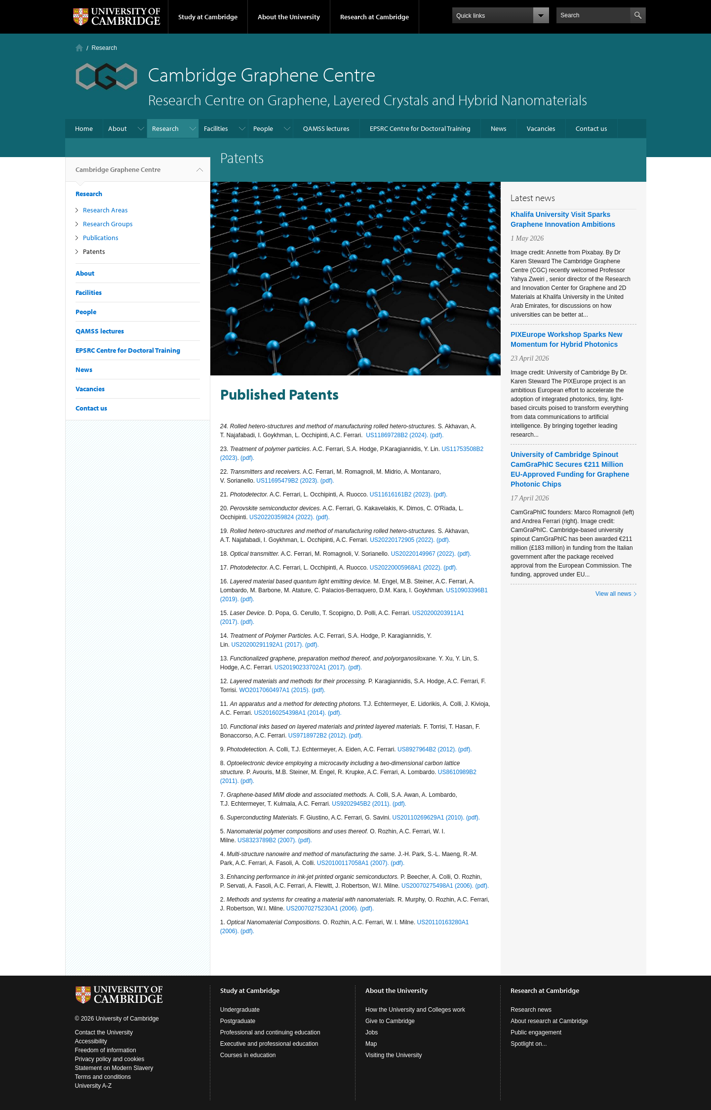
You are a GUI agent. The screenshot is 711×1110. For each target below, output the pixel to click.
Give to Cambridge (390, 1021)
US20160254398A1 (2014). (290, 712)
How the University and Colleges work (415, 1009)
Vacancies (541, 128)
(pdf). (437, 435)
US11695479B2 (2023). (288, 480)
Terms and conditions (103, 1076)
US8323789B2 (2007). (267, 840)
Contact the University (104, 1032)
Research (104, 47)
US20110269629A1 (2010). (429, 817)
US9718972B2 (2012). (318, 735)
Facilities (216, 128)
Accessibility (91, 1041)
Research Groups (108, 223)
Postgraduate (237, 1021)
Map (371, 1043)
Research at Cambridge (374, 16)
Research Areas (105, 210)
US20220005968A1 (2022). (406, 567)
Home (79, 47)
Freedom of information (105, 1050)
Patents (94, 251)
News (499, 128)
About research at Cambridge (549, 1021)
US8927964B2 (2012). (427, 749)
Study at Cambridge (207, 16)
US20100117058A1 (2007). (354, 863)
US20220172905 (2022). (403, 539)
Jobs (371, 1032)
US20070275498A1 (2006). (438, 885)
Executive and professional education (269, 1043)
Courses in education (248, 1055)
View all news (613, 593)
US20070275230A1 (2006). (323, 908)
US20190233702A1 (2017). (311, 667)
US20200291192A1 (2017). (268, 644)
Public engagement (536, 1032)
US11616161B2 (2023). (402, 494)
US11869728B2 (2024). (397, 435)
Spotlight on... (529, 1043)
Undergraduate (240, 1009)
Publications (100, 237)
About (117, 128)
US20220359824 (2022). (282, 517)
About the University (289, 16)
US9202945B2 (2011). (362, 803)
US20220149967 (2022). (424, 553)
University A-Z (93, 1085)
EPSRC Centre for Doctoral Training (420, 128)
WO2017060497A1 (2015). (275, 690)
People (263, 128)
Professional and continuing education (270, 1032)
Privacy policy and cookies (110, 1059)
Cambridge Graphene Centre (118, 173)
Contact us (591, 128)
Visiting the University (393, 1055)
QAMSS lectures (326, 128)
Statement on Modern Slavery (114, 1068)
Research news (531, 1009)
